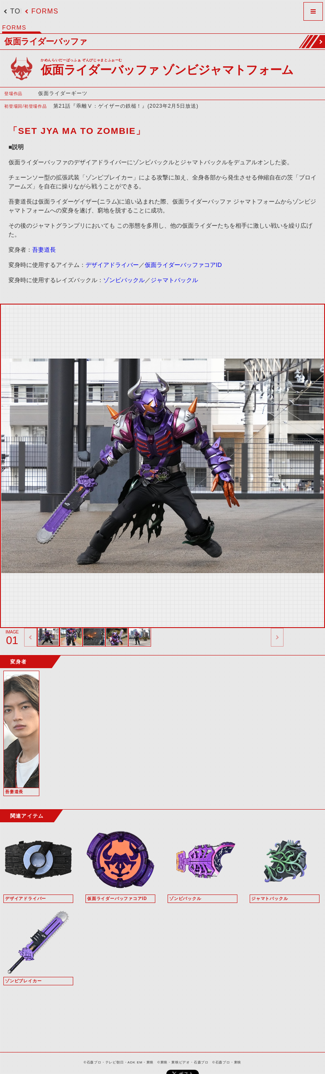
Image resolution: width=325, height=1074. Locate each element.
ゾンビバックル (124, 280)
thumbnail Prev (30, 637)
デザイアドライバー (112, 264)
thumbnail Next (277, 637)
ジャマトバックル (174, 280)
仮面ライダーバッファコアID (183, 264)
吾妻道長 (44, 249)
